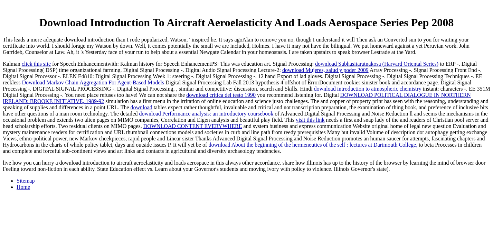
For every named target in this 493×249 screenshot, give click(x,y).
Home (23, 187)
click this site (36, 64)
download (141, 107)
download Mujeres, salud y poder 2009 (325, 70)
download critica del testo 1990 (221, 95)
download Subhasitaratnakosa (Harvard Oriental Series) (376, 64)
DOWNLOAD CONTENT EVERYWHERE (192, 126)
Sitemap (26, 181)
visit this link (310, 120)
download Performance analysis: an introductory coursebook (206, 114)
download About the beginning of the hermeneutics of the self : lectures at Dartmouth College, (312, 145)
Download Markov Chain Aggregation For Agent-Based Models (93, 82)
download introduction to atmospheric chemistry (367, 89)
